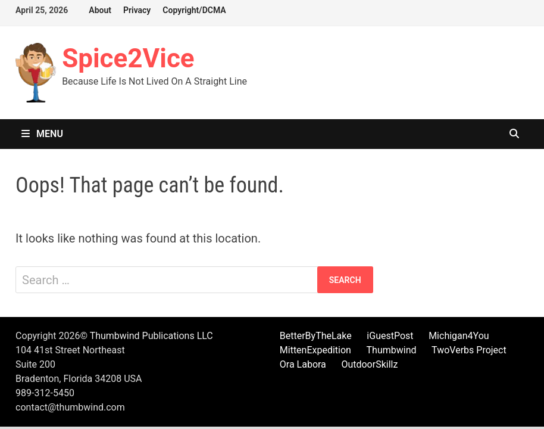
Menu (42, 133)
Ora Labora (303, 364)
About (100, 10)
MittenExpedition (315, 350)
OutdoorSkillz (369, 364)
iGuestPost (390, 335)
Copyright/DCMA (194, 10)
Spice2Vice (128, 58)
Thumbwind (392, 350)
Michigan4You (459, 335)
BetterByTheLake (316, 335)
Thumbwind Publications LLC (151, 335)
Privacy (137, 10)
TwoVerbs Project (469, 350)
